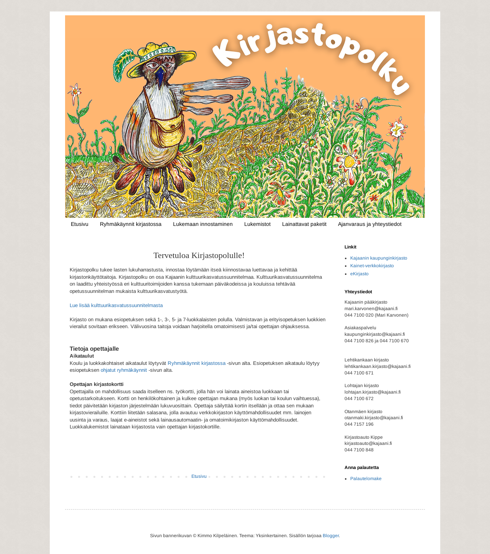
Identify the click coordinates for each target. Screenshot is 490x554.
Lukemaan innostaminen (203, 224)
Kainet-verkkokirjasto (372, 265)
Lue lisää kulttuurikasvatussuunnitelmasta (116, 305)
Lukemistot (257, 224)
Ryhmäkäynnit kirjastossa (131, 224)
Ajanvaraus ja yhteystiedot (370, 224)
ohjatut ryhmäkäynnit (124, 370)
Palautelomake (366, 478)
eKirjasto (359, 273)
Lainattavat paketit (304, 224)
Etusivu (79, 224)
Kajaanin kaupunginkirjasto (378, 258)
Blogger (331, 535)
